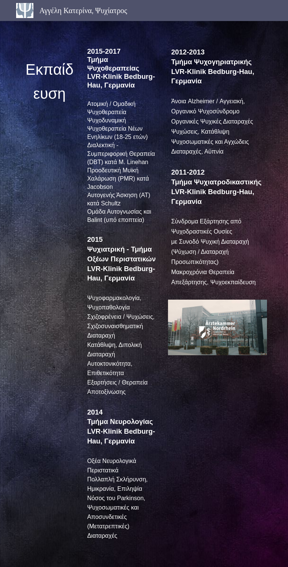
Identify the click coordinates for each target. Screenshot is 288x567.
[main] (49, 78)
